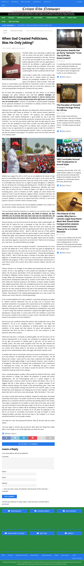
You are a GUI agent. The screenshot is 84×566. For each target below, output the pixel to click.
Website (4, 483)
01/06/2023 (8, 48)
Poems (62, 18)
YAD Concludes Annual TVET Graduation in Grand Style (68, 162)
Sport (4, 21)
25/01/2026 (61, 234)
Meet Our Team (25, 1)
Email (4, 477)
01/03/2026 (61, 61)
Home (3, 5)
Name (4, 471)
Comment (5, 456)
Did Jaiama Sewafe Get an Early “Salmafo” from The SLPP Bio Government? (69, 54)
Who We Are (14, 1)
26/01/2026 (61, 167)
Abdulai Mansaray (19, 48)
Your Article (37, 1)
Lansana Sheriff (43, 511)
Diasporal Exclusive (24, 18)
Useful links (72, 18)
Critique (11, 18)
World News (38, 18)
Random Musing (52, 18)
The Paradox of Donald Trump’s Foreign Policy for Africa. (68, 107)
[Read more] (72, 73)
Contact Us (4, 1)
